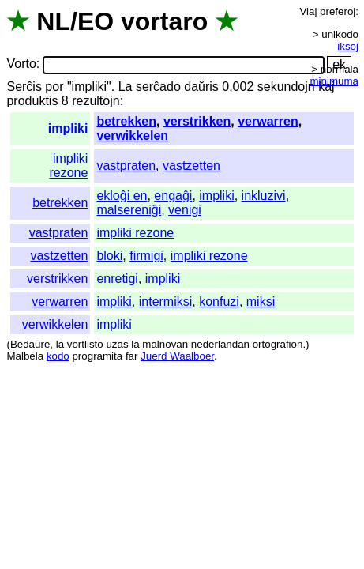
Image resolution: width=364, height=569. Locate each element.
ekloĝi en (121, 195)
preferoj (337, 11)
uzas (117, 344)
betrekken (126, 121)
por (54, 86)
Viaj (308, 11)
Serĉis (23, 86)
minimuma (334, 81)
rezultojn (95, 100)
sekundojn (286, 86)
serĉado (158, 86)
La (125, 86)
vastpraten (126, 165)
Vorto (21, 64)
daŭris (201, 86)
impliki (68, 128)
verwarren (268, 121)
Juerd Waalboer (177, 356)
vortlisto (85, 344)
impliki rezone (68, 165)
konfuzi (219, 301)
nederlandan (220, 344)
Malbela (24, 356)
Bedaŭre (30, 344)
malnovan (165, 344)
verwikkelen (132, 135)
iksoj (347, 46)
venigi (184, 210)
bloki (109, 255)
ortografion (278, 344)
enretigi (116, 278)
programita (97, 356)
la (60, 344)
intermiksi (166, 301)
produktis (32, 100)
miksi (260, 301)
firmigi (146, 255)
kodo (58, 356)
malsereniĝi (128, 210)
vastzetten (191, 165)
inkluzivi (264, 195)
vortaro (164, 21)
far (132, 356)
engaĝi (173, 195)
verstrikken (197, 121)
